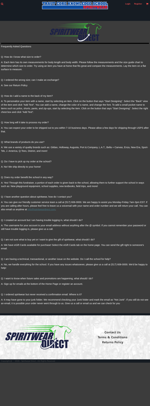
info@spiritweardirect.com (41, 209)
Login (127, 3)
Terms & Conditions (112, 337)
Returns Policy (112, 342)
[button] (2, 4)
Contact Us (113, 332)
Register (138, 3)
